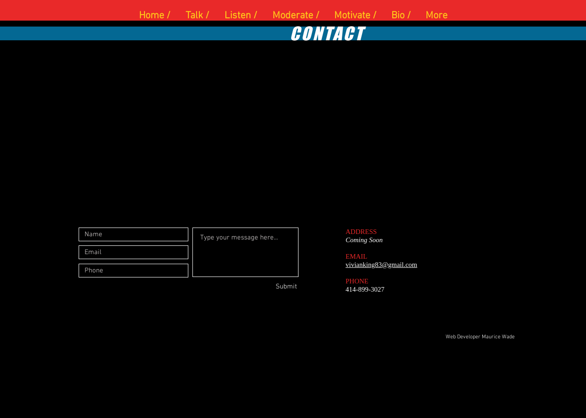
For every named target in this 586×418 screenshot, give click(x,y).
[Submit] (264, 286)
